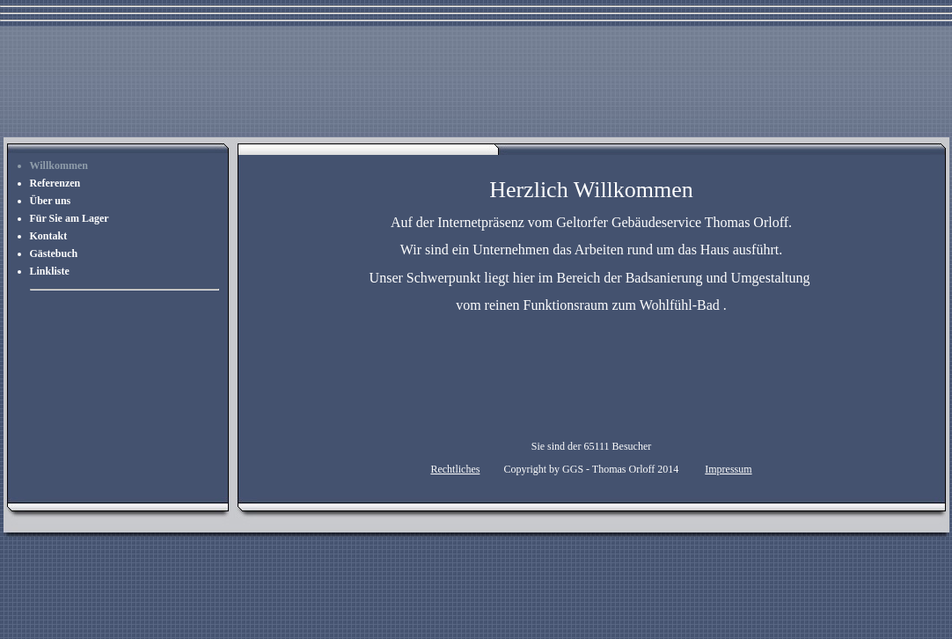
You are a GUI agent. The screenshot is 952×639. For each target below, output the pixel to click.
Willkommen (59, 165)
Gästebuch (54, 253)
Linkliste (50, 271)
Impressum (728, 469)
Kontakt (49, 236)
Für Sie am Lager (69, 218)
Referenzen (55, 183)
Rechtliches (455, 469)
